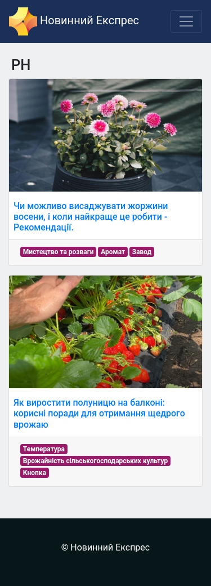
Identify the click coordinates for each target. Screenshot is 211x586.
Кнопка (34, 473)
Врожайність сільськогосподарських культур (95, 461)
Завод (142, 252)
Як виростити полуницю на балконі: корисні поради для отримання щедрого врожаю (99, 413)
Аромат (113, 252)
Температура (44, 449)
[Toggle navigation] (186, 21)
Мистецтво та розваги (58, 252)
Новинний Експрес (74, 21)
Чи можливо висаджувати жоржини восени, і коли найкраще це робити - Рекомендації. (91, 217)
